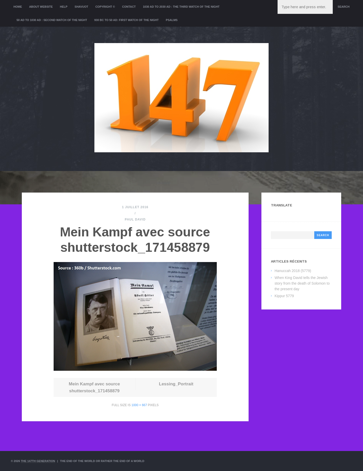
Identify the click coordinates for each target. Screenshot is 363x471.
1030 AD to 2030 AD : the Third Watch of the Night (181, 6)
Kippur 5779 (284, 296)
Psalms (172, 20)
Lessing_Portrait (176, 384)
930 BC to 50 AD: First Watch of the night (126, 20)
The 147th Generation (38, 461)
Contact (129, 6)
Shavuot (81, 6)
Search (343, 6)
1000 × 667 (139, 405)
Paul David (135, 219)
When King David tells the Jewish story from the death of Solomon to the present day (302, 283)
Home (18, 6)
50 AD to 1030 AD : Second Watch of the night (52, 20)
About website (41, 6)
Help (63, 6)
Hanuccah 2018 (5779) (292, 271)
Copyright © (105, 6)
